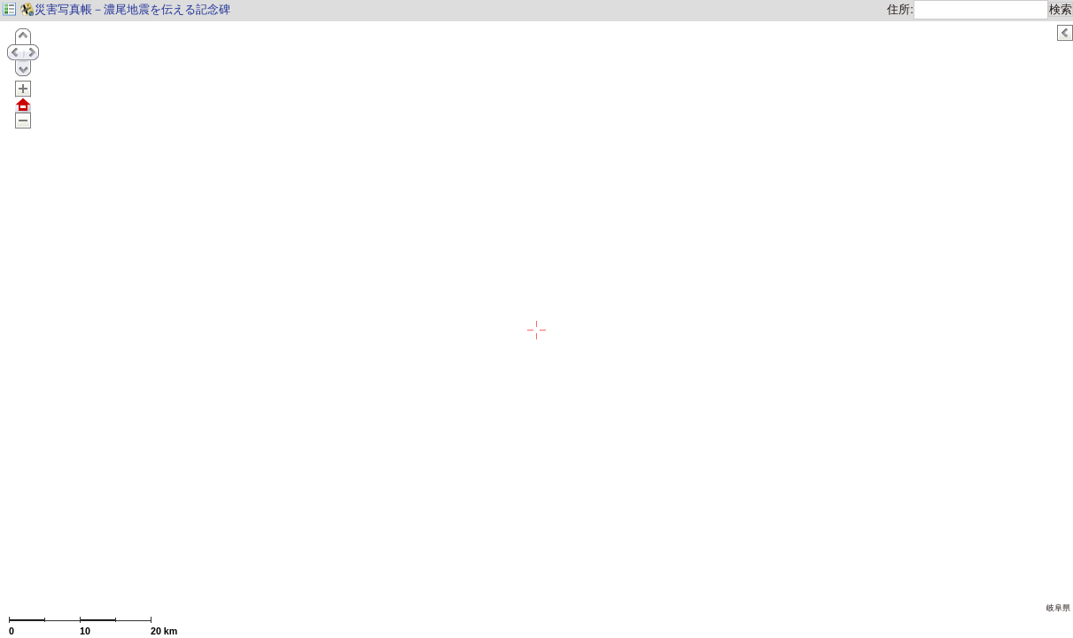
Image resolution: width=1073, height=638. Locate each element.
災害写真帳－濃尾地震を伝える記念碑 (124, 9)
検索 (1060, 9)
